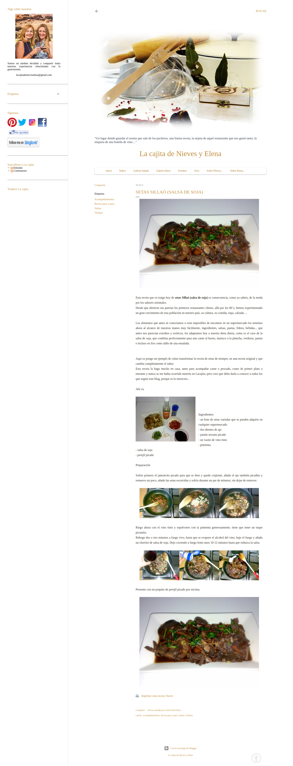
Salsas (98, 208)
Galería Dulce (163, 170)
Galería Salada (141, 170)
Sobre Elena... (237, 170)
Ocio (196, 170)
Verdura (99, 212)
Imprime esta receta (153, 695)
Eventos (182, 170)
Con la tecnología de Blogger (180, 748)
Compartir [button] (100, 185)
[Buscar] (261, 11)
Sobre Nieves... (215, 170)
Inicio (109, 170)
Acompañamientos (104, 199)
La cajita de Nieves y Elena (180, 153)
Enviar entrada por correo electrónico (164, 710)
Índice (122, 170)
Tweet (169, 695)
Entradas (17, 167)
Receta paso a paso (104, 203)
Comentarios (19, 170)
